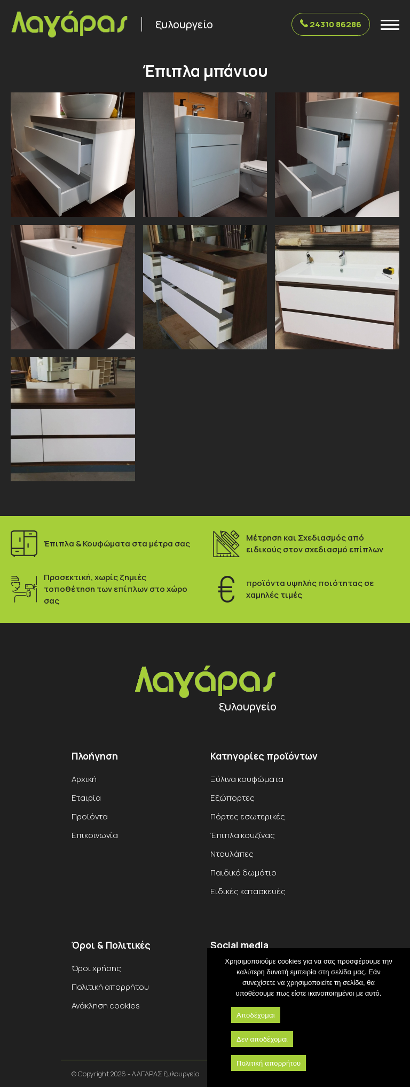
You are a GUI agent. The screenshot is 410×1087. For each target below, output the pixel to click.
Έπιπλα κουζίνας (242, 835)
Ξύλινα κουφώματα (246, 779)
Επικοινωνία (95, 835)
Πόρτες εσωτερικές (247, 816)
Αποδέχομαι (255, 1015)
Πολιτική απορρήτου (110, 986)
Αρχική (84, 779)
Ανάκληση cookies (106, 1005)
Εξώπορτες (232, 797)
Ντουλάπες (232, 853)
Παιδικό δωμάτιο (243, 872)
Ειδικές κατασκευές (248, 891)
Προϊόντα (90, 816)
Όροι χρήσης (96, 968)
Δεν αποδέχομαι (262, 1039)
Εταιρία (86, 797)
